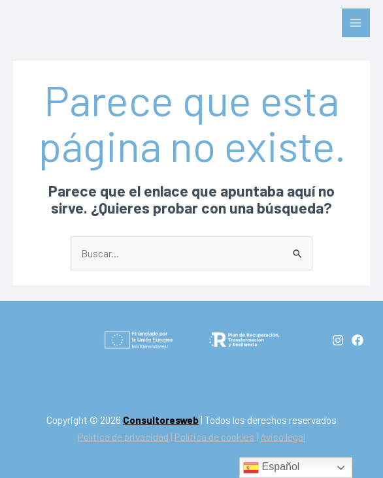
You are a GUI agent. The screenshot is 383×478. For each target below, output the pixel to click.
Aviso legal (282, 436)
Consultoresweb (161, 419)
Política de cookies (214, 436)
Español (271, 467)
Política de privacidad (123, 436)
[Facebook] (357, 340)
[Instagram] (338, 340)
